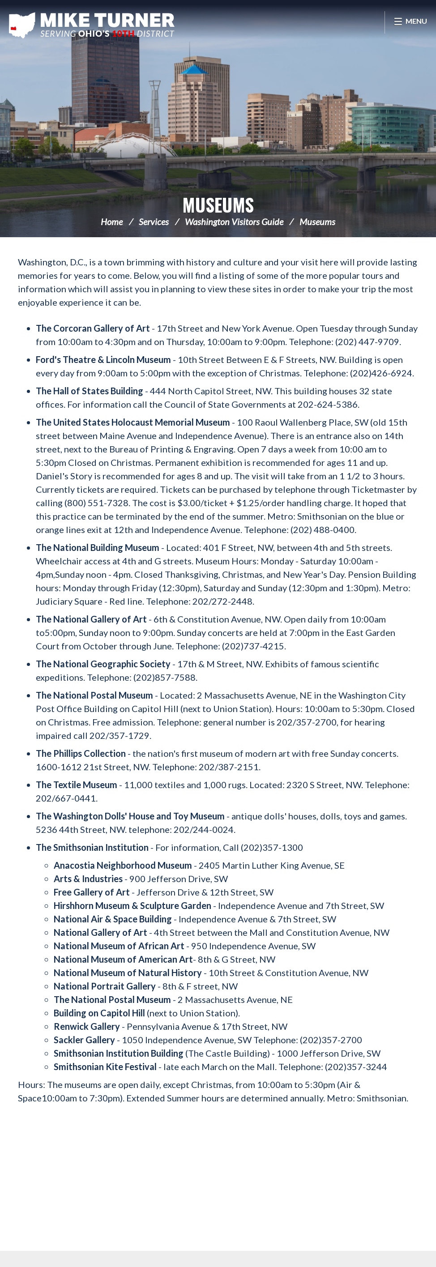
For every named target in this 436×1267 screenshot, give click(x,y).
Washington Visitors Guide (234, 221)
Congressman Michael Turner (92, 25)
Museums (218, 204)
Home (112, 221)
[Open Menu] (410, 22)
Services (154, 221)
